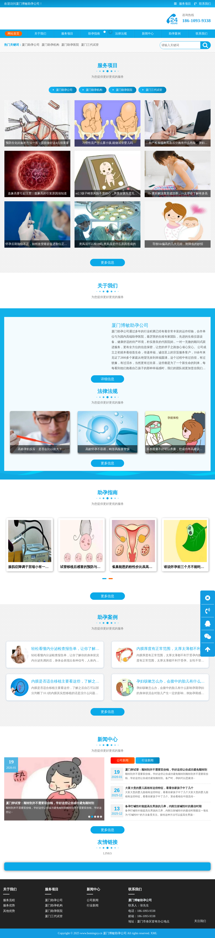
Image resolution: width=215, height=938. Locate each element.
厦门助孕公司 (30, 44)
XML (154, 933)
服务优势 (9, 905)
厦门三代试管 (90, 44)
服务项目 (182, 3)
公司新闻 (92, 900)
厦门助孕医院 (70, 44)
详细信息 (107, 379)
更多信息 (107, 262)
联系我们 (202, 3)
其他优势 (9, 911)
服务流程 (9, 900)
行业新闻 (92, 905)
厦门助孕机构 (50, 44)
